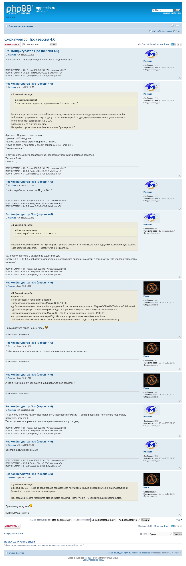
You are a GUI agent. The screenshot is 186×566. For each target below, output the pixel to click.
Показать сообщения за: (50, 520)
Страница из (161, 44)
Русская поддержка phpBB (93, 560)
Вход (178, 31)
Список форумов (17, 26)
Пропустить (10, 17)
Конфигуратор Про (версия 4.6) (30, 39)
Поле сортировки (95, 520)
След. (177, 520)
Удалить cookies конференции (138, 553)
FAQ (154, 31)
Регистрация (166, 31)
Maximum (12, 55)
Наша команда (115, 553)
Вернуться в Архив (14, 533)
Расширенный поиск (171, 13)
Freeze (11, 286)
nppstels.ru (45, 8)
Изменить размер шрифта (178, 25)
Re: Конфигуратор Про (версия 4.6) (32, 51)
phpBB (87, 558)
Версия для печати (172, 25)
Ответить (12, 44)
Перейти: (143, 534)
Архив (30, 26)
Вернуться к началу (180, 78)
